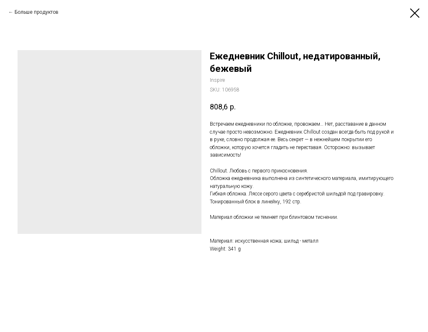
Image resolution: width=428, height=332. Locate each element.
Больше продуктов (37, 12)
